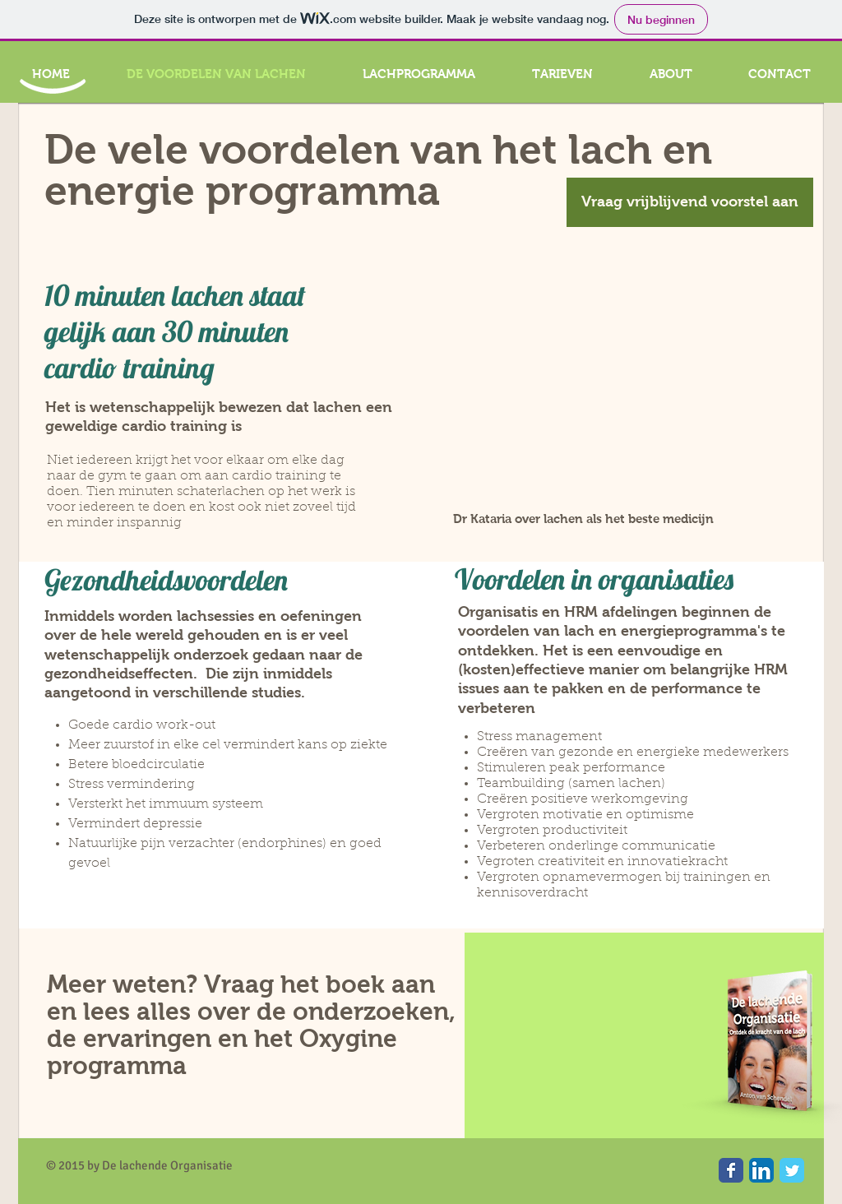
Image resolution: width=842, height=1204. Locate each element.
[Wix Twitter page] (792, 1170)
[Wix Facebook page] (731, 1170)
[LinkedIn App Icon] (761, 1170)
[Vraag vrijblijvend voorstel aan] (690, 202)
